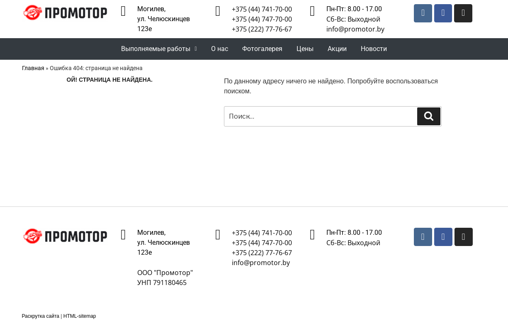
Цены (305, 49)
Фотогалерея (262, 49)
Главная (33, 68)
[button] (159, 49)
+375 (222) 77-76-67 (262, 29)
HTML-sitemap (79, 316)
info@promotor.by (355, 29)
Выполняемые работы (159, 49)
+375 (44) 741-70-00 (262, 9)
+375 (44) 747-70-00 (262, 19)
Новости (374, 49)
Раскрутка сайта (41, 316)
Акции (337, 49)
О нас (219, 49)
